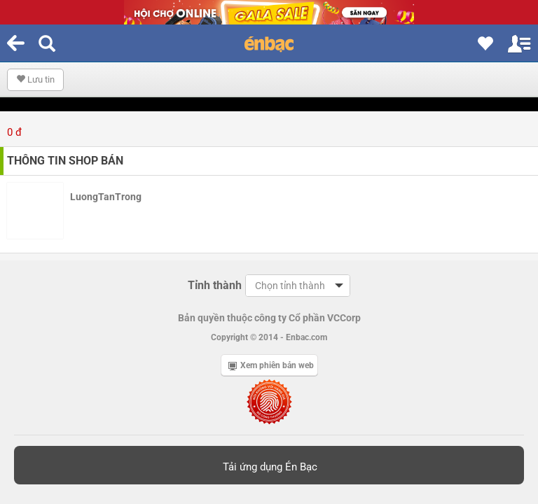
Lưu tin (35, 79)
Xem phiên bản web (271, 365)
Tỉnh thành (215, 285)
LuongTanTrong (106, 196)
